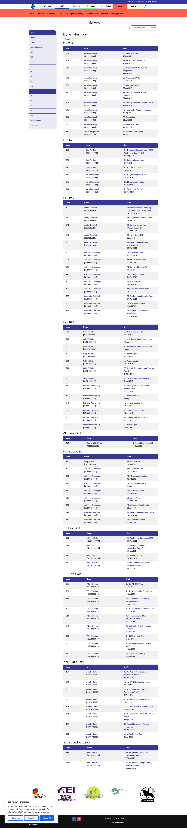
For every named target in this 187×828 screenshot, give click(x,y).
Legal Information (150, 2)
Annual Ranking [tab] (36, 47)
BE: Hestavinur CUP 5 (135, 235)
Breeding (76, 6)
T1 (32, 91)
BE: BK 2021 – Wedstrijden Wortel (135, 61)
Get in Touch (139, 2)
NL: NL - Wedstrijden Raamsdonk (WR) (140, 609)
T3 (32, 101)
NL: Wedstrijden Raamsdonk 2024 (140, 218)
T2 (32, 96)
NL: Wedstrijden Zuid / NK (136, 303)
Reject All (31, 818)
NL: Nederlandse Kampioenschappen (137, 110)
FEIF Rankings (91, 14)
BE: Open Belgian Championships (136, 417)
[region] (31, 810)
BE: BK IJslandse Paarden (134, 182)
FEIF (62, 6)
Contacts (40, 14)
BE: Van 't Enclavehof (131, 85)
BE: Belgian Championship (134, 332)
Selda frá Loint (88, 339)
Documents (50, 14)
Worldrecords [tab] (36, 121)
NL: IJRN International (135, 274)
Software (104, 14)
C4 (32, 52)
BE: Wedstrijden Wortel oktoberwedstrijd (138, 103)
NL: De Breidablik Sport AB (137, 267)
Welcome (47, 6)
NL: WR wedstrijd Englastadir (138, 289)
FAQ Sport (64, 14)
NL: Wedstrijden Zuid (131, 53)
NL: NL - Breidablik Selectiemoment (137, 699)
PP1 (32, 86)
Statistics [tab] (34, 125)
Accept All (47, 818)
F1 (32, 62)
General (31, 14)
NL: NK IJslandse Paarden (137, 260)
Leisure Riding (105, 6)
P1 (32, 72)
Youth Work (134, 6)
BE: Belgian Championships (134, 160)
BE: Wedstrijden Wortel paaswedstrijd (138, 378)
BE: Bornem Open (129, 117)
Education (91, 6)
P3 (32, 81)
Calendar (130, 2)
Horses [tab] (33, 37)
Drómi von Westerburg (91, 386)
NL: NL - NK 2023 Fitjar (132, 167)
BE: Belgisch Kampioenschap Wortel (140, 296)
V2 (32, 116)
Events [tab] (33, 42)
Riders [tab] (33, 33)
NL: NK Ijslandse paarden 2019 (135, 175)
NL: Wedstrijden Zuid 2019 (134, 189)
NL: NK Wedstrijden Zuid (135, 636)
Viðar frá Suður (92, 538)
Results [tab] (68, 39)
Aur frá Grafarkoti (90, 53)
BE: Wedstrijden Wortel (131, 78)
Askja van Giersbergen (92, 252)
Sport (120, 6)
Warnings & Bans (117, 14)
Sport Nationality (76, 14)
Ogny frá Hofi (91, 150)
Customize (16, 818)
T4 (32, 106)
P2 (32, 77)
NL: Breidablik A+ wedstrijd (133, 132)
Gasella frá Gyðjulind (91, 132)
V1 (32, 111)
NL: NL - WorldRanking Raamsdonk (139, 591)
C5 (32, 57)
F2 (32, 67)
